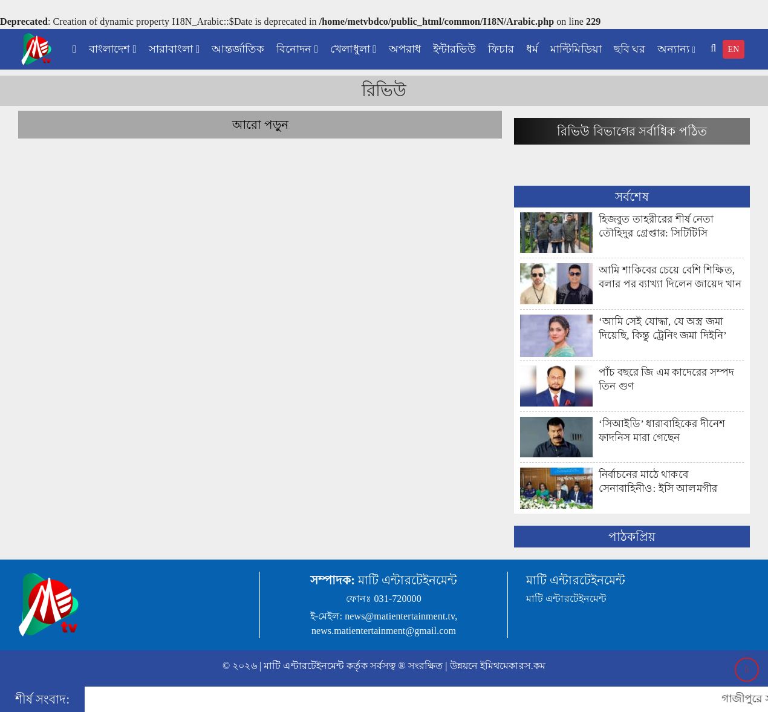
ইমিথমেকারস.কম (512, 666)
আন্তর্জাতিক (238, 49)
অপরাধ (405, 49)
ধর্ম (532, 49)
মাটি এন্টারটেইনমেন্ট (304, 666)
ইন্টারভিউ (454, 49)
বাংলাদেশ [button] (113, 49)
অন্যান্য (676, 49)
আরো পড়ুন (260, 124)
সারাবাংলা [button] (174, 49)
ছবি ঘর (629, 49)
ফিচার (501, 49)
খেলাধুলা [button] (353, 49)
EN (734, 49)
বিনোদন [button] (297, 49)
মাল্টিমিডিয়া (576, 49)
